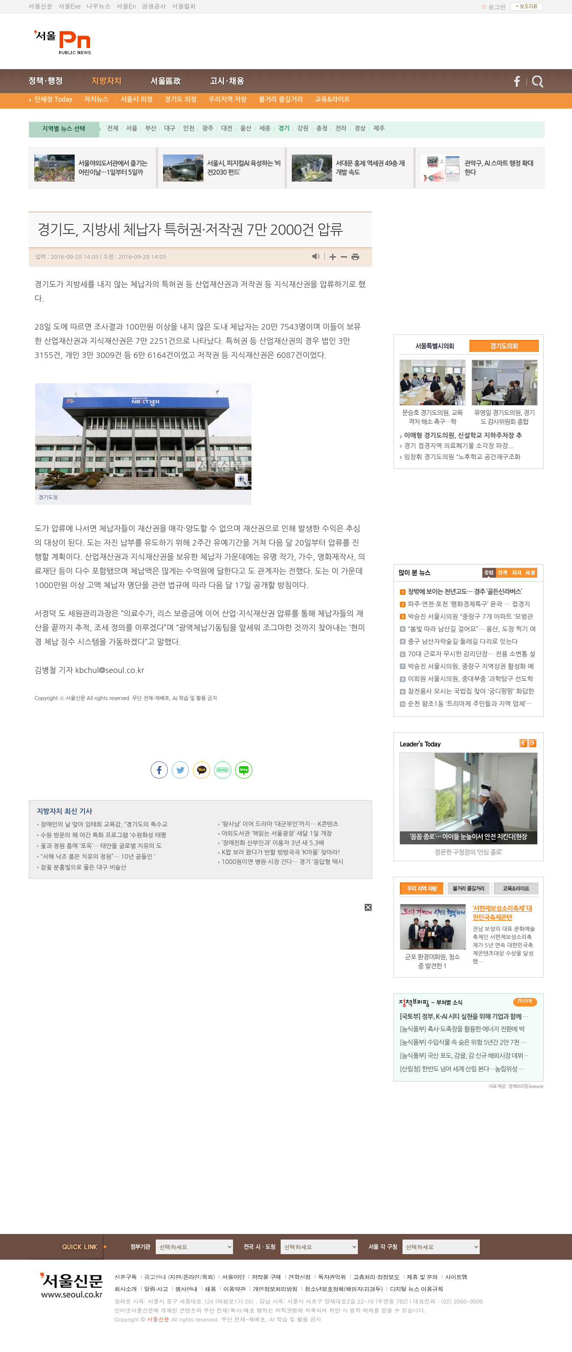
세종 (264, 128)
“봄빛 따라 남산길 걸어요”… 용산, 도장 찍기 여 (472, 629)
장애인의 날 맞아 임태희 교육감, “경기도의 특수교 (104, 825)
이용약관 (234, 1289)
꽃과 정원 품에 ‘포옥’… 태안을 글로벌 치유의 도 (101, 846)
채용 (210, 1289)
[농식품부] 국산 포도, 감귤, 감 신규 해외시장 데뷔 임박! (469, 1055)
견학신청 (299, 1277)
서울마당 (233, 1277)
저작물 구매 (266, 1277)
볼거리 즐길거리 (281, 99)
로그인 (497, 7)
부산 (150, 128)
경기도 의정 (181, 99)
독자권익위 (332, 1277)
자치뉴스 (97, 99)
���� (489, 573)
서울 (131, 128)
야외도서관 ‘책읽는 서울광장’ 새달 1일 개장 (277, 834)
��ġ (503, 573)
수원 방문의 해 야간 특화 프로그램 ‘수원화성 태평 (103, 835)
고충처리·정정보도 (376, 1277)
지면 (175, 1277)
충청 (321, 128)
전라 (340, 128)
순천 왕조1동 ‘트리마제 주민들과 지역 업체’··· (470, 703)
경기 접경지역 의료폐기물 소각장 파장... (459, 446)
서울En (126, 6)
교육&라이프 (332, 99)
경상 (360, 128)
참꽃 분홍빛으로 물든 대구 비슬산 (84, 867)
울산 (245, 128)
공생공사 (154, 6)
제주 (378, 128)
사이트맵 (456, 1277)
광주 (207, 128)
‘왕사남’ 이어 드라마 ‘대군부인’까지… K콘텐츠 (280, 824)
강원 (303, 128)
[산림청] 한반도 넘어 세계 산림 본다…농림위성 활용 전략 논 (475, 1069)
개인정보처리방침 (275, 1289)
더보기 (525, 1002)
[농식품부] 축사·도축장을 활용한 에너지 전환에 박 (462, 1029)
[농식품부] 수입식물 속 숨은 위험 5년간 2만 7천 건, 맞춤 (470, 1042)
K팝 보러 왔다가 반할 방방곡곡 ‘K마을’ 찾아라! (281, 852)
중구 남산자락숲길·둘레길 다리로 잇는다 (463, 641)
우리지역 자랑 (228, 99)
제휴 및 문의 (422, 1277)
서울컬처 (184, 6)
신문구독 (126, 1277)
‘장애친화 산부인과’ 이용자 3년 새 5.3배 (273, 843)
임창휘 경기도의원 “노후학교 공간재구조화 (462, 457)
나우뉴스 (99, 6)
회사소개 (126, 1289)
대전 (226, 128)
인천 (188, 128)
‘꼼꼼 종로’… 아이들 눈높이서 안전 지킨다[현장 (468, 837)
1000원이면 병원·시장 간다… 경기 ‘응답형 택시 (283, 862)
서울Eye (70, 6)
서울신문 (41, 6)
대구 (169, 128)
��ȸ (530, 573)
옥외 (207, 1277)
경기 (283, 128)
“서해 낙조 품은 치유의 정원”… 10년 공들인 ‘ (98, 857)
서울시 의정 (137, 99)
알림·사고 (156, 1289)
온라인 (191, 1277)
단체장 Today (54, 99)
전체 (112, 128)
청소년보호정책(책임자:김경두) (343, 1289)
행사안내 (186, 1289)
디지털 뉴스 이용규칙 (416, 1289)
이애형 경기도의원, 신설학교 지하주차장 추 (463, 435)
